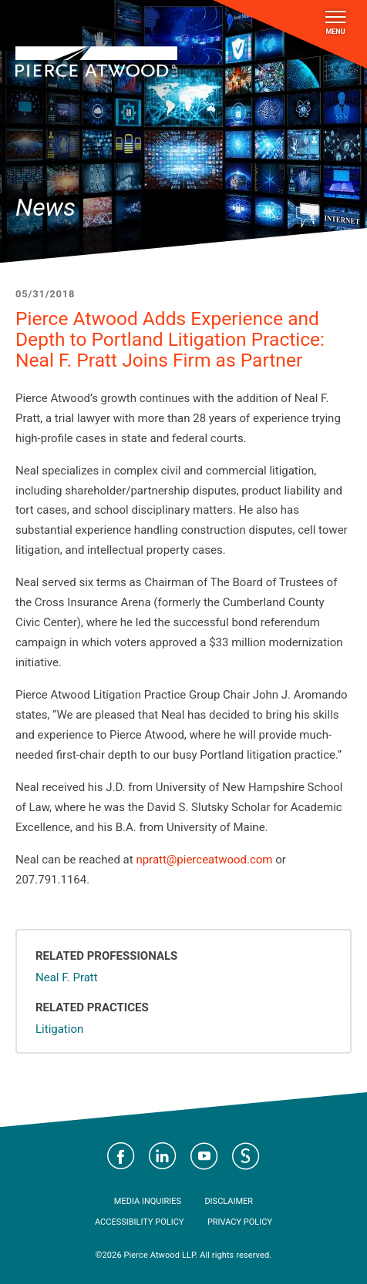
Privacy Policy (239, 1222)
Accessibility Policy (139, 1222)
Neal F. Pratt (66, 977)
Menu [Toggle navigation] (335, 23)
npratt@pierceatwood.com (204, 860)
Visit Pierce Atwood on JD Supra (246, 1156)
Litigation (59, 1029)
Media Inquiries (147, 1201)
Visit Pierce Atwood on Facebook (121, 1156)
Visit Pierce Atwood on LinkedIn (163, 1156)
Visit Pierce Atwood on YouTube (204, 1156)
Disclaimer (228, 1201)
